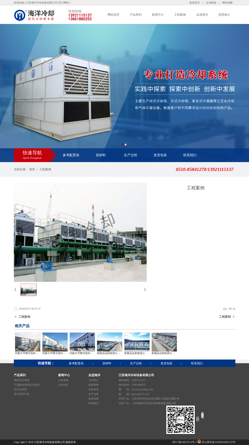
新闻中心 (158, 14)
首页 (32, 169)
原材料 (101, 155)
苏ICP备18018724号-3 (184, 442)
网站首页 (113, 14)
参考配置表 (71, 155)
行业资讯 (63, 380)
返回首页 (194, 2)
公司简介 (93, 380)
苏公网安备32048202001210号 (216, 442)
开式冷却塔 (20, 389)
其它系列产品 (21, 394)
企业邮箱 (211, 2)
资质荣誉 (93, 384)
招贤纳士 (224, 14)
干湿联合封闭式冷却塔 (27, 384)
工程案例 (180, 14)
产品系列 (136, 14)
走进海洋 (202, 14)
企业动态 (63, 384)
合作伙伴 (93, 389)
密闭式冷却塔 (21, 380)
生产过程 (130, 155)
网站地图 (227, 2)
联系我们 (190, 155)
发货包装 (160, 155)
